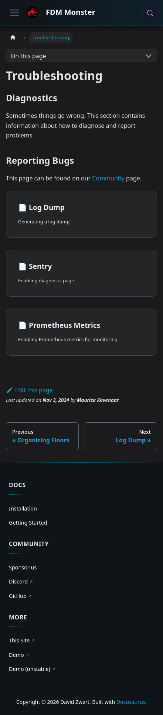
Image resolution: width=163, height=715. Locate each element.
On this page (28, 56)
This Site (22, 640)
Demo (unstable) (32, 669)
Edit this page (29, 390)
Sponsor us (23, 567)
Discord (21, 581)
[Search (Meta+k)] (150, 13)
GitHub (20, 596)
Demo (19, 655)
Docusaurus (130, 701)
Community (108, 178)
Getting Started (28, 522)
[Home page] (13, 37)
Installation (23, 508)
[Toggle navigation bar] (14, 13)
